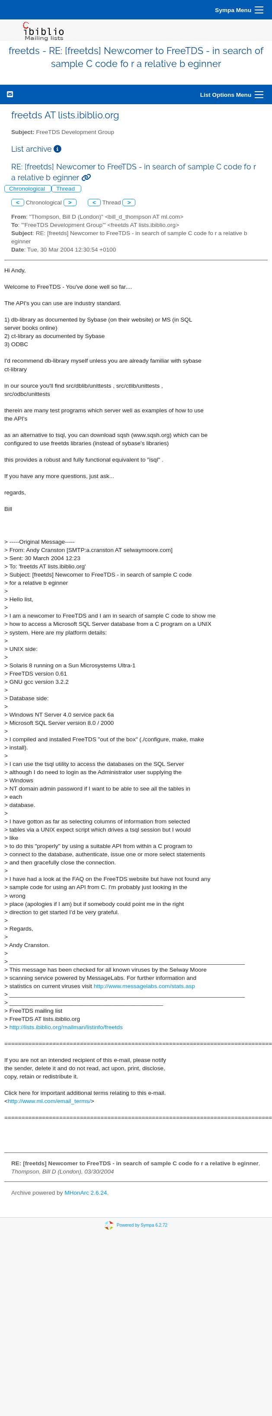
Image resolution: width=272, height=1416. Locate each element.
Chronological (28, 188)
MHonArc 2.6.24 (85, 1193)
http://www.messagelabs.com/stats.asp (144, 986)
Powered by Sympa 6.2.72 (142, 1225)
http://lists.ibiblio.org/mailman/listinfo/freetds (66, 1027)
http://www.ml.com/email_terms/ (49, 1101)
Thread (66, 188)
